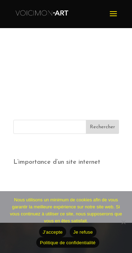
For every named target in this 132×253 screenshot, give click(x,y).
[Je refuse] (123, 222)
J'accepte (53, 232)
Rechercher (102, 127)
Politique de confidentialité (67, 242)
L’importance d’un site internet (56, 162)
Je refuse (83, 232)
